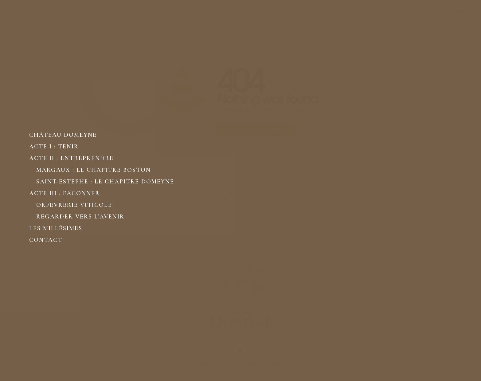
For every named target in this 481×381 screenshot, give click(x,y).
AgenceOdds (286, 371)
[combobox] (178, 194)
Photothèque (252, 363)
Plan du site (226, 363)
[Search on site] (303, 194)
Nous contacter (198, 363)
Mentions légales (282, 363)
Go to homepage (262, 129)
